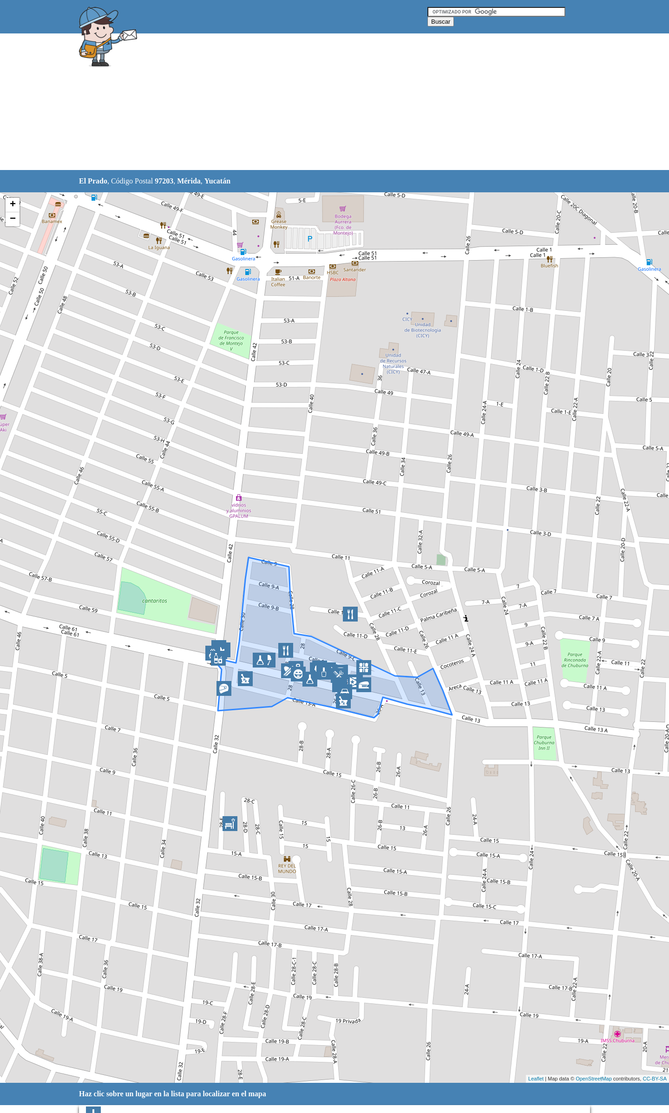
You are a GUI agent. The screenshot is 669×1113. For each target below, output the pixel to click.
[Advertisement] (311, 102)
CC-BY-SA (655, 1078)
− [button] (13, 219)
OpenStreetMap (594, 1078)
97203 (164, 181)
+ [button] (13, 205)
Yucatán (217, 181)
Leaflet (536, 1078)
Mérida (189, 181)
